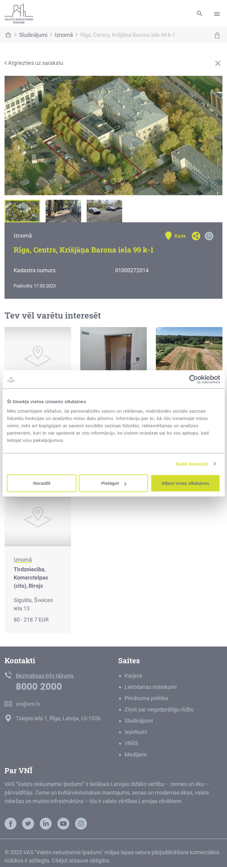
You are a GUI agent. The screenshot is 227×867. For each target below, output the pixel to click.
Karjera (133, 675)
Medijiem (136, 754)
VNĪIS (131, 743)
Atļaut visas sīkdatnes (185, 483)
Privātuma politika (146, 698)
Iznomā (64, 35)
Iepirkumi (136, 732)
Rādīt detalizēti (192, 463)
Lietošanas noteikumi (151, 687)
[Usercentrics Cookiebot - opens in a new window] (193, 379)
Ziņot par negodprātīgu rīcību (159, 709)
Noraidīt (41, 483)
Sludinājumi (33, 35)
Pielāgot (113, 483)
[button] (21, 135)
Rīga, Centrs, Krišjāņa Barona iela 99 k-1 (127, 35)
